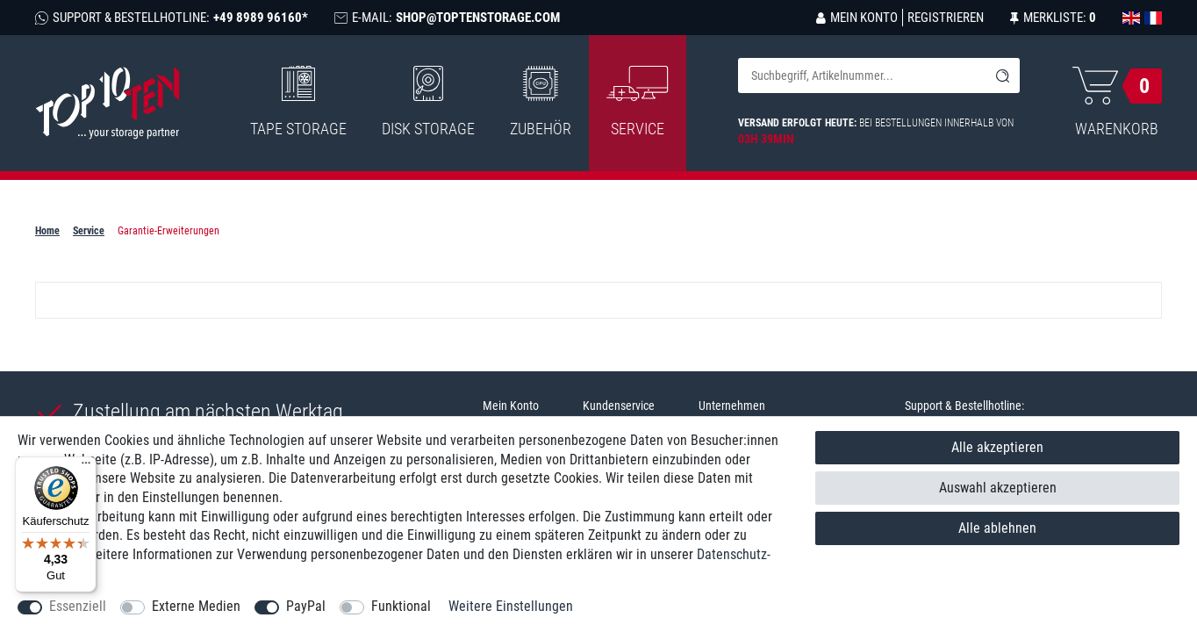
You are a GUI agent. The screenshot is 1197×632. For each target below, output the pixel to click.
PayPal (306, 606)
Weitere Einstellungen (510, 606)
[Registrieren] (943, 17)
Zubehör (540, 102)
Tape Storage (298, 102)
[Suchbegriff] (861, 75)
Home (47, 231)
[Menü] (86, 467)
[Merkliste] (1053, 17)
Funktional (401, 606)
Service (88, 231)
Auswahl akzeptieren (998, 487)
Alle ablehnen (997, 528)
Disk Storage (428, 102)
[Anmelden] (857, 17)
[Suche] (1002, 75)
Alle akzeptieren (997, 447)
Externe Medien (196, 606)
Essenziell (77, 606)
